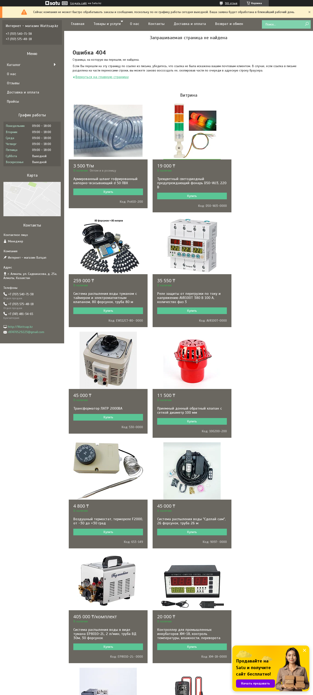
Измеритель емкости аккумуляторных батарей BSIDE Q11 (268, 525)
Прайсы (13, 101)
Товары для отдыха (177, 670)
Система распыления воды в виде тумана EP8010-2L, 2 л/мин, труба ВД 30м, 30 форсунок (267, 412)
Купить (107, 192)
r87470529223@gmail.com (26, 332)
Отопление (170, 645)
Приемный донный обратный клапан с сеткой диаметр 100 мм (268, 296)
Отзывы (13, 83)
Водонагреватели (175, 639)
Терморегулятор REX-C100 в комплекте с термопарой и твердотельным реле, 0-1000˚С (187, 527)
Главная (77, 24)
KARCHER (93, 664)
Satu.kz (176, 686)
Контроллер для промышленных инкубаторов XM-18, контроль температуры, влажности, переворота (105, 527)
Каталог (13, 65)
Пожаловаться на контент (175, 690)
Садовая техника (175, 627)
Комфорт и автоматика (179, 620)
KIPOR (91, 651)
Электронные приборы (178, 602)
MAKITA (92, 620)
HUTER (91, 670)
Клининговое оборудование (183, 664)
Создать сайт (78, 3)
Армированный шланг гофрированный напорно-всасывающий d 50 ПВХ (105, 181)
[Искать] (307, 24)
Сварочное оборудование (181, 633)
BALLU (91, 627)
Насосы (168, 589)
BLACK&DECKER (98, 645)
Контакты (156, 24)
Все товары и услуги (187, 564)
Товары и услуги (107, 24)
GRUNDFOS (94, 614)
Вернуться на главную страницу (102, 77)
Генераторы (171, 608)
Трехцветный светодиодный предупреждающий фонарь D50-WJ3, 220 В (186, 183)
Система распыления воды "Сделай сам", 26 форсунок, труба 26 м (184, 410)
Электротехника (174, 614)
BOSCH (91, 589)
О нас (134, 24)
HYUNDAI (93, 602)
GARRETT (93, 608)
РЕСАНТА (93, 596)
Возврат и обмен (229, 24)
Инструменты (172, 596)
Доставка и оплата (190, 24)
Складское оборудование (181, 651)
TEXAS (91, 657)
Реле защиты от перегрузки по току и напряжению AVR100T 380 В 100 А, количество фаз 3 (105, 298)
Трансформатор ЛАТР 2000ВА (179, 294)
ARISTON (93, 633)
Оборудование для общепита (184, 657)
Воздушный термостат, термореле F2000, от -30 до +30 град (102, 410)
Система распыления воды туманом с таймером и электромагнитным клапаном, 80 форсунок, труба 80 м (268, 183)
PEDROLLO (94, 639)
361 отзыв (231, 3)
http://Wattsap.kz (20, 327)
